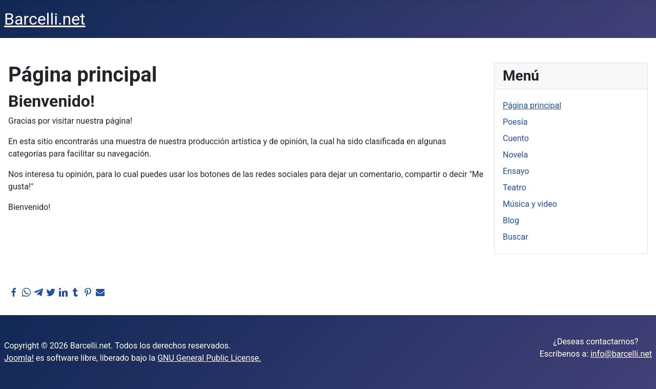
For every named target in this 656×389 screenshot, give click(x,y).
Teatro (514, 187)
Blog (511, 220)
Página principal (532, 105)
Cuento (516, 138)
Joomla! (19, 358)
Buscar (515, 237)
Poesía (515, 122)
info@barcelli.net (621, 354)
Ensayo (516, 171)
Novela (515, 155)
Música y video (530, 204)
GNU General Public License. (209, 358)
